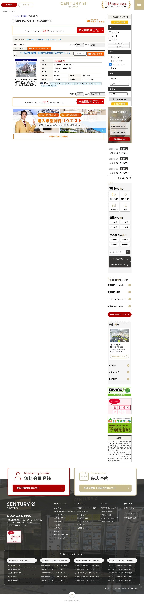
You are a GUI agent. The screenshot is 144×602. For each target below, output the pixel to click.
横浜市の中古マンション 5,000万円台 (54, 573)
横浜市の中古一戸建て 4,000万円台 (120, 569)
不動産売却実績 (114, 292)
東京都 (113, 36)
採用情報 (57, 531)
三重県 (113, 39)
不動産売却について (115, 285)
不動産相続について (115, 306)
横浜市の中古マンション (16, 565)
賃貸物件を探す (130, 508)
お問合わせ (58, 528)
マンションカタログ (85, 521)
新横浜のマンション (118, 264)
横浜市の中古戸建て (14, 573)
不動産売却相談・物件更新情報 (64, 511)
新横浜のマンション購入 (87, 508)
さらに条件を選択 (119, 99)
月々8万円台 (114, 244)
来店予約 (57, 525)
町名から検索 (82, 518)
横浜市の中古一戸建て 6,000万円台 (120, 576)
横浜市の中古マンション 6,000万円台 (54, 576)
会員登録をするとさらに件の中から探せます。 (64, 30)
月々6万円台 (114, 239)
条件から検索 (82, 511)
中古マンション (51, 39)
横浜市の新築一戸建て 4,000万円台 (87, 569)
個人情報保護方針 (61, 535)
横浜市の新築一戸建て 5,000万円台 (87, 573)
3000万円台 (114, 222)
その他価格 (125, 227)
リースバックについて (116, 299)
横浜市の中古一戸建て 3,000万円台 (120, 565)
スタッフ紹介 (114, 372)
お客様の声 (113, 379)
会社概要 (112, 365)
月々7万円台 (125, 239)
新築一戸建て (30, 39)
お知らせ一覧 (123, 178)
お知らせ (57, 508)
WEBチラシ (82, 525)
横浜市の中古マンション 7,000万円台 (54, 580)
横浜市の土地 (12, 576)
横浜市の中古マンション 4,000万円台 (54, 569)
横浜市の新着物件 (14, 580)
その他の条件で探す (118, 259)
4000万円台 (125, 222)
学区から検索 (82, 515)
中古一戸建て (40, 39)
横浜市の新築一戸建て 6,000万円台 (87, 576)
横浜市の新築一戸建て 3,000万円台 (87, 565)
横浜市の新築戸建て (14, 569)
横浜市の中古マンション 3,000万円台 (54, 565)
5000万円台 (114, 227)
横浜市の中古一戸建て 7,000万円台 (120, 580)
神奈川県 (114, 32)
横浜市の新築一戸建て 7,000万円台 (87, 580)
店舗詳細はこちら (118, 356)
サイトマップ (59, 538)
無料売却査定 (106, 515)
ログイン (80, 531)
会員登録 (80, 528)
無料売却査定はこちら (118, 314)
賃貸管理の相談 (130, 518)
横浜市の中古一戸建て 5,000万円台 (120, 573)
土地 (59, 39)
